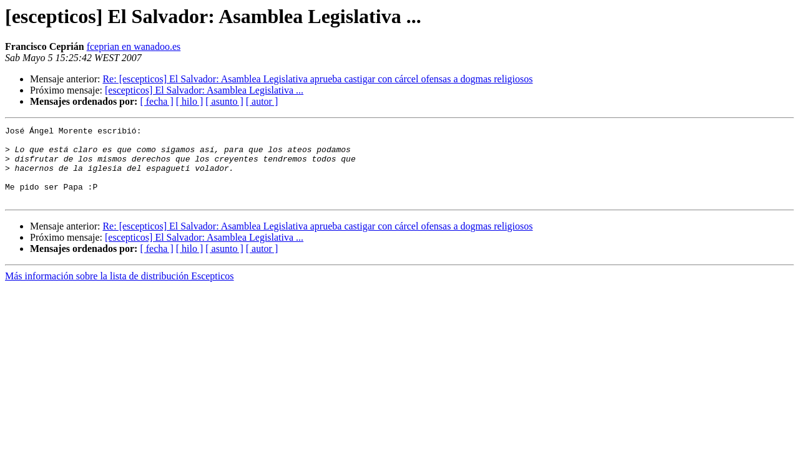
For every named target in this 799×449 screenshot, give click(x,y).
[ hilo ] (189, 101)
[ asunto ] (224, 101)
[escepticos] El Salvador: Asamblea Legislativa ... (204, 90)
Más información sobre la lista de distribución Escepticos (119, 291)
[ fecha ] (156, 101)
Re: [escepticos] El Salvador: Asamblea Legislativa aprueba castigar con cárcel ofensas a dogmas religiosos (317, 79)
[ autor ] (262, 101)
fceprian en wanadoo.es (134, 46)
